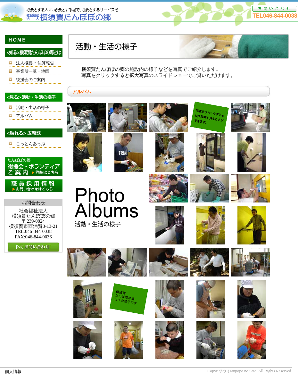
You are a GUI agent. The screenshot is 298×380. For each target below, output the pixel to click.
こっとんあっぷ (30, 143)
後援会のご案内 (30, 79)
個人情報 (13, 371)
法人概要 (24, 63)
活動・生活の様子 (32, 107)
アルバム (24, 115)
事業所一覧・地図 (32, 71)
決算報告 (45, 63)
